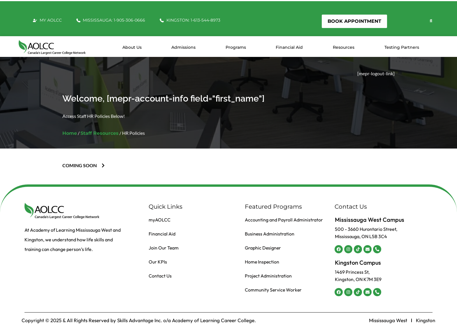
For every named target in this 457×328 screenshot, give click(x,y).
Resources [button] (343, 47)
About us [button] (132, 47)
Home (69, 133)
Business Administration (270, 234)
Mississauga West (388, 320)
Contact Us (160, 276)
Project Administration (268, 276)
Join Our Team (164, 248)
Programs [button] (236, 47)
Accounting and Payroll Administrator (284, 220)
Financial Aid (289, 47)
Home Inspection (262, 262)
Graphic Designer (263, 248)
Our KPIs (158, 262)
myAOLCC (160, 220)
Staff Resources (99, 133)
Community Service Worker (274, 290)
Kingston (425, 320)
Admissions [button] (183, 47)
